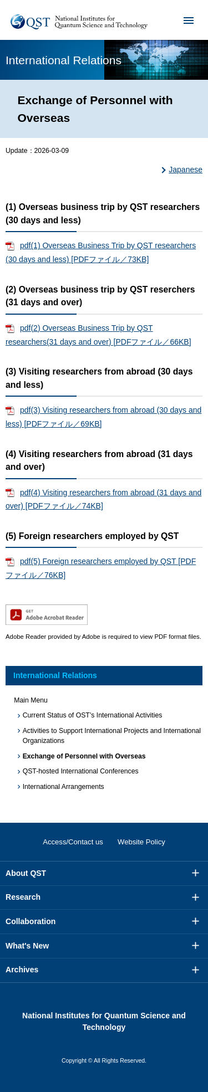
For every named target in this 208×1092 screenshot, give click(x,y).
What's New (27, 945)
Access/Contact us (73, 842)
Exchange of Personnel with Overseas (84, 756)
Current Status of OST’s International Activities (93, 715)
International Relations (55, 675)
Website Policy (141, 842)
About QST (26, 873)
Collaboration (30, 921)
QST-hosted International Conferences (81, 771)
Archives (22, 969)
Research (23, 897)
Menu (181, 20)
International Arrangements (63, 787)
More (196, 873)
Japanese (185, 169)
